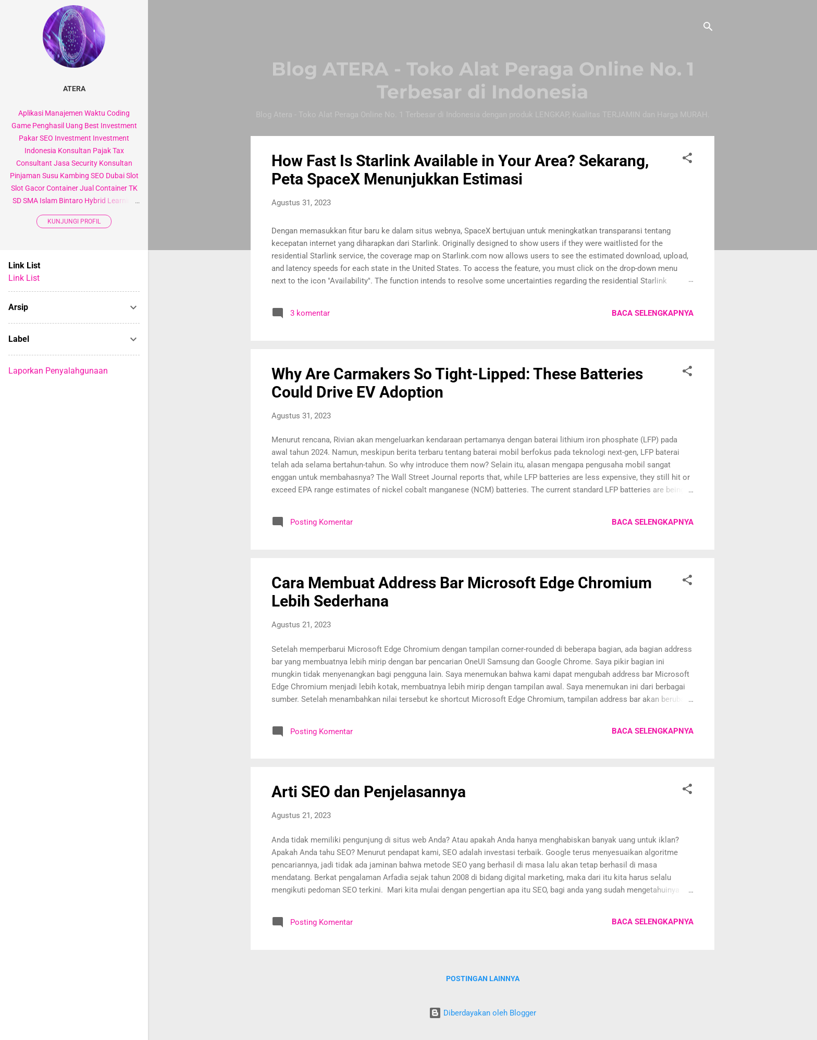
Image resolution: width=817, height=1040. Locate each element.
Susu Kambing (65, 175)
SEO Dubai (108, 175)
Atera (74, 88)
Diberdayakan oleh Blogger (482, 1013)
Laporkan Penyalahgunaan (58, 371)
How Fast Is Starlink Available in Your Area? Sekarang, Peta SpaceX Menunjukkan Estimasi (460, 170)
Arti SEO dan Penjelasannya (368, 792)
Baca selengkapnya (653, 313)
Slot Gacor (28, 188)
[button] (687, 160)
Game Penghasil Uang (47, 125)
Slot (132, 175)
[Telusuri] (708, 28)
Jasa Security (75, 163)
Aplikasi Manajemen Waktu (61, 113)
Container (62, 188)
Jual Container (103, 188)
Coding (118, 113)
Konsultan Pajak (84, 150)
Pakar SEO (36, 138)
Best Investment (110, 125)
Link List (24, 278)
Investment (73, 138)
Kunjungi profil (74, 221)
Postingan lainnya (482, 978)
